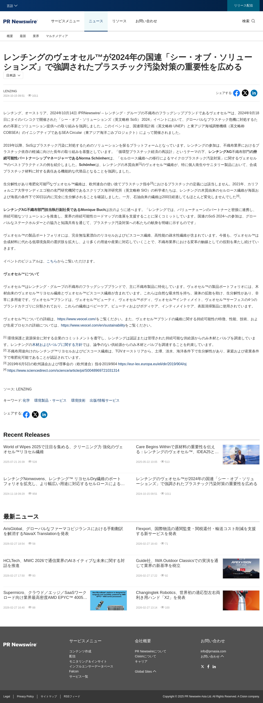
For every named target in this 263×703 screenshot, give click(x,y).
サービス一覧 (78, 676)
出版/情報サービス (104, 400)
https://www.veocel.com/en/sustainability (93, 325)
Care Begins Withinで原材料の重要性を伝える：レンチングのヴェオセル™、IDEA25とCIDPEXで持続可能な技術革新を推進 (175, 449)
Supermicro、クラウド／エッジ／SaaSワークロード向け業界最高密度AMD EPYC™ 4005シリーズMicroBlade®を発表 (45, 595)
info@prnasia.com (213, 651)
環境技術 (78, 400)
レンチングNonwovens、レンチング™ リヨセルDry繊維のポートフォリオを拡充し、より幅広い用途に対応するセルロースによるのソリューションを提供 (64, 481)
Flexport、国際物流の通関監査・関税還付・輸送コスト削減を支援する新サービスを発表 (196, 531)
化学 (26, 400)
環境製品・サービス (50, 400)
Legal (6, 696)
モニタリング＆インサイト (88, 661)
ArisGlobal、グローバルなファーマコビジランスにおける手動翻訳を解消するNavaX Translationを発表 (63, 531)
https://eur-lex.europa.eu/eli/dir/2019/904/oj (152, 364)
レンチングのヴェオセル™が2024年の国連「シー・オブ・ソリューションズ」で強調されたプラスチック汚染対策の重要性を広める (196, 481)
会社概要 (143, 641)
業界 (36, 36)
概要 (10, 36)
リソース (119, 21)
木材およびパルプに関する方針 (57, 345)
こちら (52, 261)
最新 (23, 36)
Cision (243, 696)
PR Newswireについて (150, 651)
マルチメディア (57, 36)
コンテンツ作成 (80, 651)
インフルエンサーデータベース (91, 666)
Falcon (74, 671)
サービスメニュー (65, 21)
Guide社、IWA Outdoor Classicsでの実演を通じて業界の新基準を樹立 (177, 563)
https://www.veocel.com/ (76, 319)
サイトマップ (49, 696)
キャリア (141, 661)
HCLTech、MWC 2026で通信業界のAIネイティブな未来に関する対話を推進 (64, 563)
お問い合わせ (146, 21)
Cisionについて (145, 656)
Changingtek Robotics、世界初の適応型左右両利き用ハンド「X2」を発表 (178, 595)
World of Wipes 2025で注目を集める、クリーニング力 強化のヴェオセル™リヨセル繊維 (63, 449)
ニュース (96, 21)
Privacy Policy (25, 696)
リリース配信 (243, 5)
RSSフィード (72, 696)
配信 (72, 656)
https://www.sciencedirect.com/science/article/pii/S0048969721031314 (63, 370)
